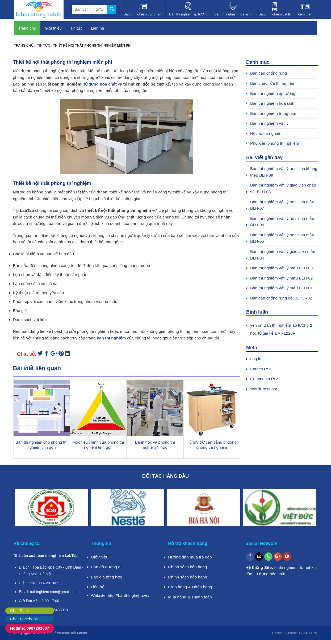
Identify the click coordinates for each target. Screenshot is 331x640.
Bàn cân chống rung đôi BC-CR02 (281, 298)
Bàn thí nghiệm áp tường (272, 93)
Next (310, 508)
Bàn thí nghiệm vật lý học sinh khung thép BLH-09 (283, 171)
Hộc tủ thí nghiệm (266, 133)
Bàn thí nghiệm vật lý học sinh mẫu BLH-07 (282, 205)
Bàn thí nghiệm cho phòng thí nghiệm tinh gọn (41, 445)
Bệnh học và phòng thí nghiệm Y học (155, 445)
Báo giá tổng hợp (106, 577)
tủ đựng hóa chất (100, 84)
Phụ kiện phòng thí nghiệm (274, 143)
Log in (255, 359)
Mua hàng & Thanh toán (190, 597)
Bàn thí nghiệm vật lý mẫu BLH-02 (281, 278)
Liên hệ (97, 28)
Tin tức (76, 28)
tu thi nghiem (286, 567)
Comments (264, 378)
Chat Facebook (24, 619)
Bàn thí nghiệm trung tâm (273, 113)
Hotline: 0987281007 (29, 628)
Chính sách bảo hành (187, 577)
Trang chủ (27, 28)
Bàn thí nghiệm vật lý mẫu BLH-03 (281, 268)
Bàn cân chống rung (268, 73)
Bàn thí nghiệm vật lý (269, 123)
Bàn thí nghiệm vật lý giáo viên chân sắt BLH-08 (283, 188)
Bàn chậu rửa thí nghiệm (272, 83)
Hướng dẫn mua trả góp (190, 557)
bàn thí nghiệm (111, 338)
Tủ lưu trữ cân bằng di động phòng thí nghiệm (212, 445)
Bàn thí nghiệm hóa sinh (272, 103)
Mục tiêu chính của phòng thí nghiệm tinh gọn (98, 445)
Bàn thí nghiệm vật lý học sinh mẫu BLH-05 (282, 238)
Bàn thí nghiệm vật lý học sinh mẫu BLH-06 (282, 221)
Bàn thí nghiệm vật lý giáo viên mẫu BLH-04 (282, 254)
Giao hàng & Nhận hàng (190, 587)
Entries (261, 369)
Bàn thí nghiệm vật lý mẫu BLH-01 (281, 288)
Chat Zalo (19, 610)
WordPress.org (263, 389)
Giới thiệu (53, 28)
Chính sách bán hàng (187, 567)
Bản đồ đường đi (106, 567)
